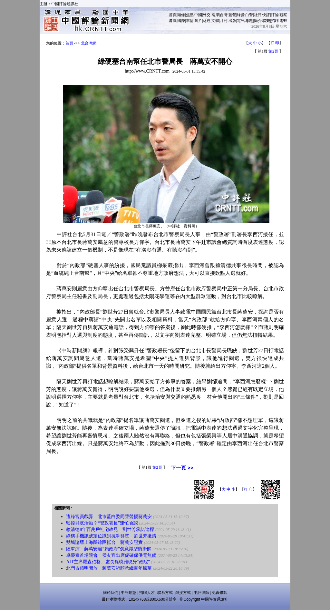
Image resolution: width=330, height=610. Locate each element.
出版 (232, 20)
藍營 (232, 15)
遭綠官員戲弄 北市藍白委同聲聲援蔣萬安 (109, 516)
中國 (198, 15)
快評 (266, 15)
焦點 (190, 15)
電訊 (241, 20)
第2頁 (273, 51)
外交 (206, 15)
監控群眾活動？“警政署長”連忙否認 (102, 523)
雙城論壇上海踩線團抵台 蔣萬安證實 (104, 542)
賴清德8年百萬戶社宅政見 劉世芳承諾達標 (110, 529)
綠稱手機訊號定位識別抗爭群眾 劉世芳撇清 (111, 536)
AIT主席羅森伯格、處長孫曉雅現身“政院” (108, 561)
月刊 (224, 20)
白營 (249, 15)
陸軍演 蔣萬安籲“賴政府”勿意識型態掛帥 (108, 548)
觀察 (283, 15)
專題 (249, 20)
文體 (215, 20)
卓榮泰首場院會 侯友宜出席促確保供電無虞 (111, 555)
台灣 (224, 15)
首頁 (173, 15)
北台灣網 (88, 43)
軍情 (190, 20)
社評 (258, 15)
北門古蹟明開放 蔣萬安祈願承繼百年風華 (109, 568)
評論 (275, 15)
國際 (181, 20)
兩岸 (215, 15)
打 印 (274, 43)
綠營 (241, 15)
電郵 (283, 20)
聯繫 (266, 20)
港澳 (173, 20)
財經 (206, 20)
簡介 (258, 20)
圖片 (198, 20)
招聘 (275, 20)
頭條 (181, 15)
